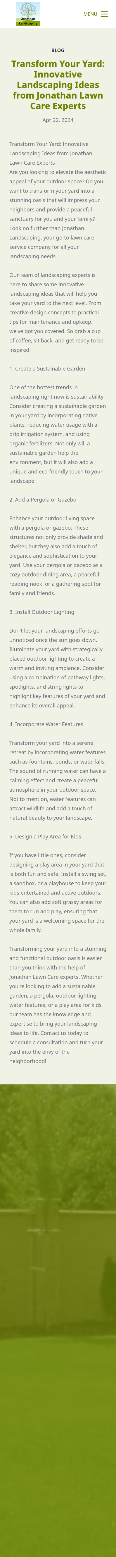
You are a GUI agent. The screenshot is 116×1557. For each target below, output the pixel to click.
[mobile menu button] (104, 14)
